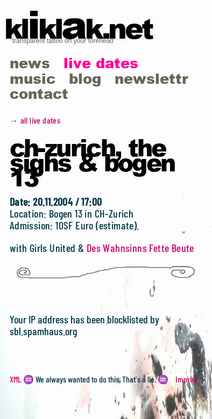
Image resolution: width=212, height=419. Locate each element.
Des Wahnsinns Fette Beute (140, 247)
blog (85, 78)
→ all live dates (35, 120)
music (32, 78)
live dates (100, 63)
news (30, 63)
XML (16, 379)
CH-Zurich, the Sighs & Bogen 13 (92, 162)
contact (39, 93)
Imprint (186, 379)
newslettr (151, 78)
